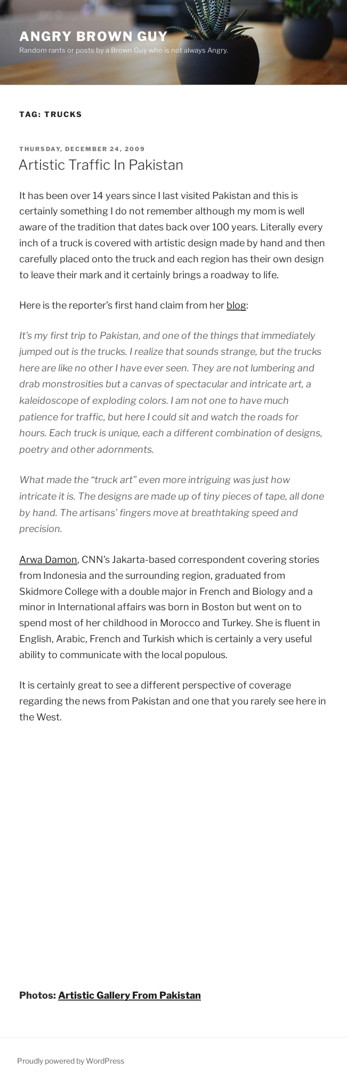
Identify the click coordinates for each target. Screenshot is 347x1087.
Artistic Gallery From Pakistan (129, 995)
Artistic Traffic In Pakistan (100, 164)
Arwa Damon (48, 559)
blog (236, 305)
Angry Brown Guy (93, 36)
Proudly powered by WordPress (70, 1060)
